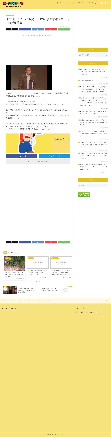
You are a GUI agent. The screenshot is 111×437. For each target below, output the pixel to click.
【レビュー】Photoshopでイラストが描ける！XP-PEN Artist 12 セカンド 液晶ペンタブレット (94, 145)
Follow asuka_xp (42, 161)
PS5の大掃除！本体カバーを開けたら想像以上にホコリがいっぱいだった (93, 113)
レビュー (67, 3)
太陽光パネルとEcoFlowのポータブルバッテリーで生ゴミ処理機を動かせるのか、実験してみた (93, 122)
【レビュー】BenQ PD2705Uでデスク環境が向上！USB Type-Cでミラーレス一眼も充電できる (94, 156)
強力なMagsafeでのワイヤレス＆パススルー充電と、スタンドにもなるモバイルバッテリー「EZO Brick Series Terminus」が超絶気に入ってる (94, 101)
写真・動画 (81, 3)
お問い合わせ (91, 3)
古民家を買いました (86, 80)
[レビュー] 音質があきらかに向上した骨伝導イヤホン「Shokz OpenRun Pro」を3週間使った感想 (93, 167)
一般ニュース (10, 15)
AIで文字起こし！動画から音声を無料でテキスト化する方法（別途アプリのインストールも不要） (93, 72)
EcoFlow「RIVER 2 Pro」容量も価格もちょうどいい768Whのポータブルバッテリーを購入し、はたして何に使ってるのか (93, 89)
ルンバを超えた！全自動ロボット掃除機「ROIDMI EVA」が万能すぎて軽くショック (93, 134)
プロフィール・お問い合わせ (88, 312)
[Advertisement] (38, 49)
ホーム (59, 3)
